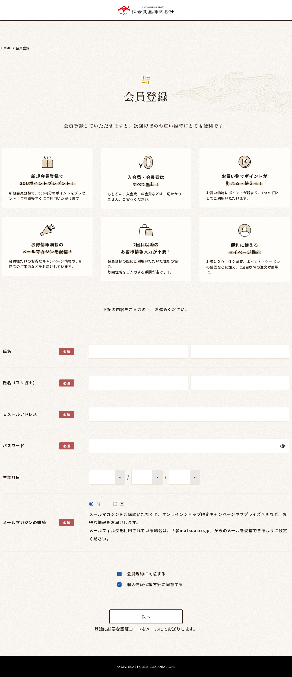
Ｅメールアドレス (20, 414)
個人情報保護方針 (144, 584)
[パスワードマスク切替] (282, 446)
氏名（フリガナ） (20, 382)
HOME (6, 48)
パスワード (13, 445)
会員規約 (135, 573)
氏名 (7, 351)
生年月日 (11, 477)
